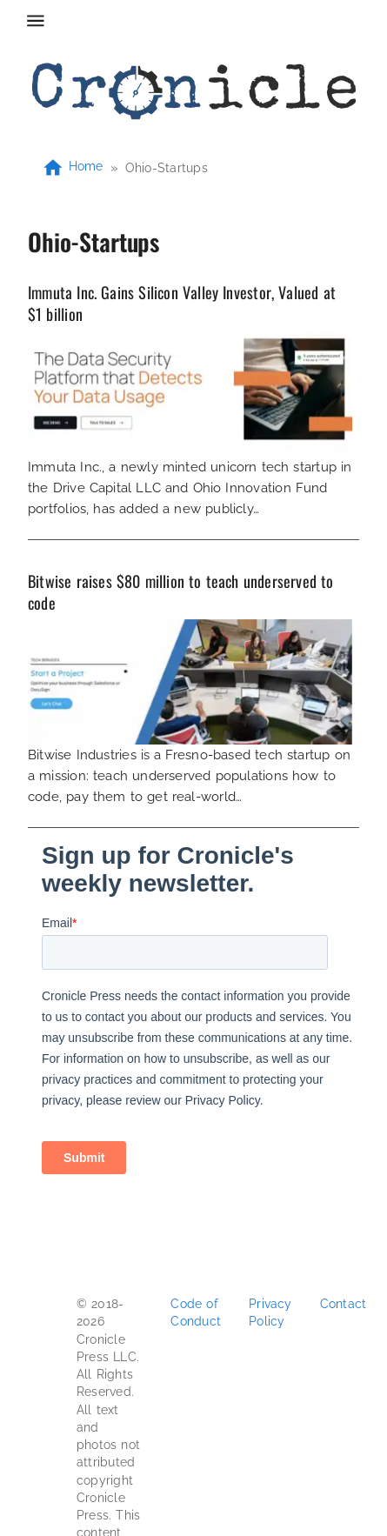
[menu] (35, 21)
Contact (343, 1304)
